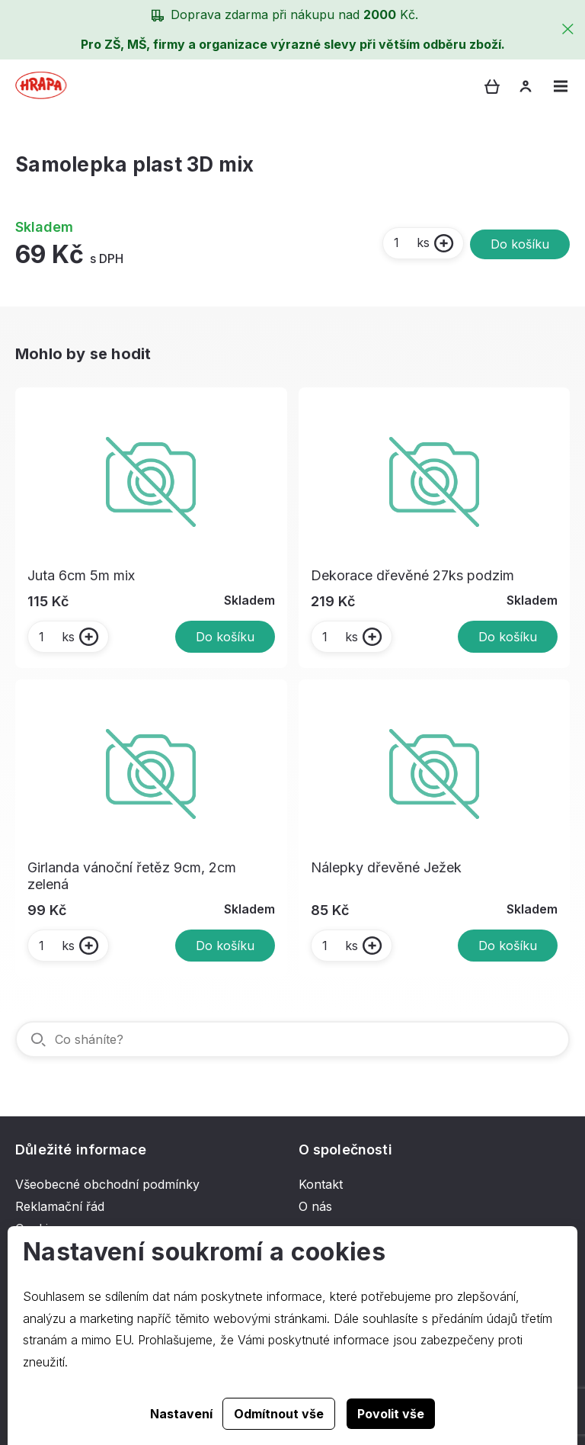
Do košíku (520, 244)
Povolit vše (390, 1413)
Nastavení (181, 1413)
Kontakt (321, 1184)
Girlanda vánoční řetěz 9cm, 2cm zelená (131, 875)
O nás (315, 1206)
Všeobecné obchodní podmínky (107, 1184)
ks (411, 242)
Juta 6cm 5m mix (81, 575)
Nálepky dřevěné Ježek (386, 867)
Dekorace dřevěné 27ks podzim (412, 575)
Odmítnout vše (279, 1413)
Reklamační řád (59, 1206)
